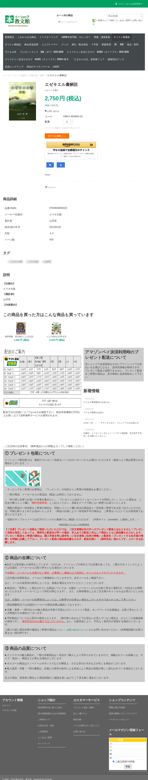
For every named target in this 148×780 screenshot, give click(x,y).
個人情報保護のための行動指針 (52, 712)
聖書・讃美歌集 (102, 37)
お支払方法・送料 (46, 724)
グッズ (64, 44)
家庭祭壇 (106, 44)
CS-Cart (48, 778)
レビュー (52, 186)
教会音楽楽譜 (31, 44)
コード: (49, 116)
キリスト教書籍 (122, 37)
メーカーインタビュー (119, 718)
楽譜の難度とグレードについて (123, 712)
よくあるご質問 (123, 20)
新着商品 (9, 37)
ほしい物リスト (80, 712)
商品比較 (77, 718)
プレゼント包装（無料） (84, 706)
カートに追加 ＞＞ (57, 136)
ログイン (6, 704)
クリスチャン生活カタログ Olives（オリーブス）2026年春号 (37, 59)
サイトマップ (44, 742)
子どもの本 (10, 51)
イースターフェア (48, 37)
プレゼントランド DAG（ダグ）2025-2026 (41, 51)
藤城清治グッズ (116, 59)
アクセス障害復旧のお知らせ (96, 401)
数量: (47, 121)
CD (115, 44)
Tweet (47, 173)
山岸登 (47, 260)
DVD (122, 44)
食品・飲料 (133, 44)
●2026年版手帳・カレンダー (76, 37)
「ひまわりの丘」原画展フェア (88, 59)
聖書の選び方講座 (117, 706)
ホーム (6, 75)
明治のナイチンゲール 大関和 (43, 66)
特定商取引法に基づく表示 (50, 706)
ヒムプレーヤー (50, 44)
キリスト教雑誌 (13, 44)
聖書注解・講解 (37, 75)
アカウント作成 (9, 709)
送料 (112, 20)
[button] (71, 146)
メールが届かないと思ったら (86, 724)
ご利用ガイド (100, 20)
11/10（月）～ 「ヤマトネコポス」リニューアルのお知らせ (111, 421)
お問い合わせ (52, 111)
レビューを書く (52, 90)
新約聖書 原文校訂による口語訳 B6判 (21, 335)
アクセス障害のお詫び (93, 411)
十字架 (94, 44)
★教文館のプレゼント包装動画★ (74, 523)
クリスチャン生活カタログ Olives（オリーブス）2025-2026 (98, 51)
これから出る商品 (26, 37)
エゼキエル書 (16, 260)
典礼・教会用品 (80, 44)
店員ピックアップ (14, 66)
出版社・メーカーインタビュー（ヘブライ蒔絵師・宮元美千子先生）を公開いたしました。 (112, 433)
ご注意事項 (43, 730)
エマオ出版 (33, 260)
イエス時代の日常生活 (56, 335)
